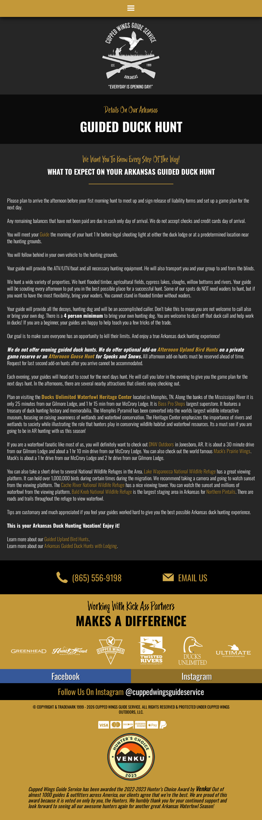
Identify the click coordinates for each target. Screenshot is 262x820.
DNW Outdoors (161, 444)
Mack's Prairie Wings (232, 451)
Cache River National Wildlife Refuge (93, 484)
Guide (44, 234)
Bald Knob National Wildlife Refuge (102, 491)
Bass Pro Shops (171, 403)
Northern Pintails (220, 491)
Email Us (192, 577)
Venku (202, 788)
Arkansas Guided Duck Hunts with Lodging (80, 545)
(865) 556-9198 (97, 577)
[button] (131, 8)
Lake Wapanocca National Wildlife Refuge (180, 471)
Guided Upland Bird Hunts (66, 539)
